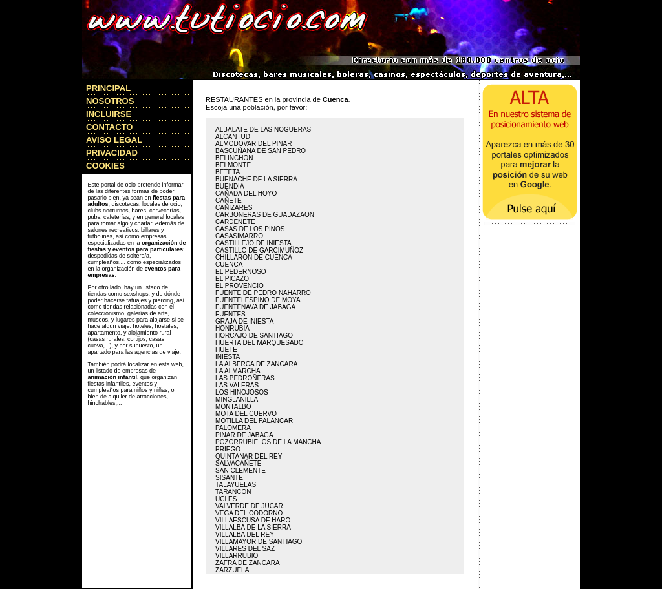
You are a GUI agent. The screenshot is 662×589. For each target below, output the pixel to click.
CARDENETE (235, 221)
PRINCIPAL (108, 88)
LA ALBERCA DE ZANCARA (256, 363)
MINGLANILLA (236, 399)
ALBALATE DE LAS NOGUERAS (263, 129)
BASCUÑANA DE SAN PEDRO (260, 150)
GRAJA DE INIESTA (244, 321)
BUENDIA (229, 186)
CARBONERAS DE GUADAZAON (264, 214)
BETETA (227, 172)
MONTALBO (233, 406)
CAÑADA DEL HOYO (246, 193)
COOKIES (105, 165)
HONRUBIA (232, 328)
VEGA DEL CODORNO (249, 513)
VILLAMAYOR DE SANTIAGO (258, 541)
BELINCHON (234, 157)
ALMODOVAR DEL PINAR (253, 143)
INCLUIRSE (108, 114)
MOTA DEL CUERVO (246, 413)
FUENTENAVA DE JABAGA (255, 307)
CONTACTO (109, 127)
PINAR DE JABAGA (244, 435)
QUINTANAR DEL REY (248, 456)
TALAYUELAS (235, 484)
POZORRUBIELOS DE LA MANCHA (268, 442)
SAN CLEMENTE (240, 470)
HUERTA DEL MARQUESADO (259, 342)
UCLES (226, 498)
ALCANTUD (232, 136)
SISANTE (229, 477)
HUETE (226, 349)
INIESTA (227, 356)
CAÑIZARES (233, 207)
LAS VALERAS (237, 385)
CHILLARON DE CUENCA (253, 257)
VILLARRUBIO (236, 555)
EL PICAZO (232, 278)
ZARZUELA (232, 570)
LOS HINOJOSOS (241, 392)
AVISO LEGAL (114, 140)
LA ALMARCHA (237, 371)
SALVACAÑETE (238, 463)
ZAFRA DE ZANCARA (247, 562)
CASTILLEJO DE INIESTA (253, 243)
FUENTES (230, 314)
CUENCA (228, 264)
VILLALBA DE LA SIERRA (253, 527)
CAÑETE (228, 200)
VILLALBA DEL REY (244, 534)
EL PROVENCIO (239, 285)
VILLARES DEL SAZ (245, 548)
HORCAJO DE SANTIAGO (254, 335)
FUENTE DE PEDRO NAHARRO (263, 292)
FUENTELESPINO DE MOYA (258, 300)
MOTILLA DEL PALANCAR (254, 420)
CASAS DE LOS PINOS (249, 228)
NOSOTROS (110, 101)
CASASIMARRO (239, 236)
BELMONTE (233, 165)
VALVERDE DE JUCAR (249, 506)
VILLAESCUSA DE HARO (252, 520)
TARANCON (233, 491)
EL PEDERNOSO (240, 271)
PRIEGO (227, 449)
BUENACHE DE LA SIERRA (256, 179)
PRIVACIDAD (112, 153)
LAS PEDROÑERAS (245, 378)
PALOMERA (233, 427)
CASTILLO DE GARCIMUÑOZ (259, 250)
